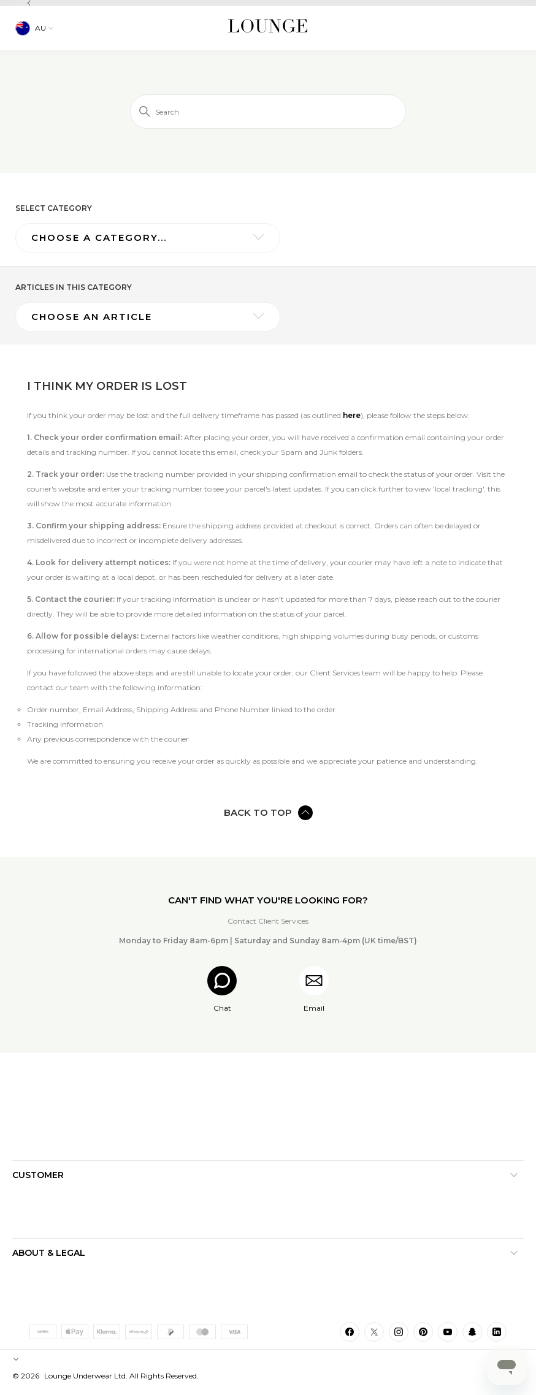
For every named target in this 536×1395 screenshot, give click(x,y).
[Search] (268, 111)
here (352, 415)
